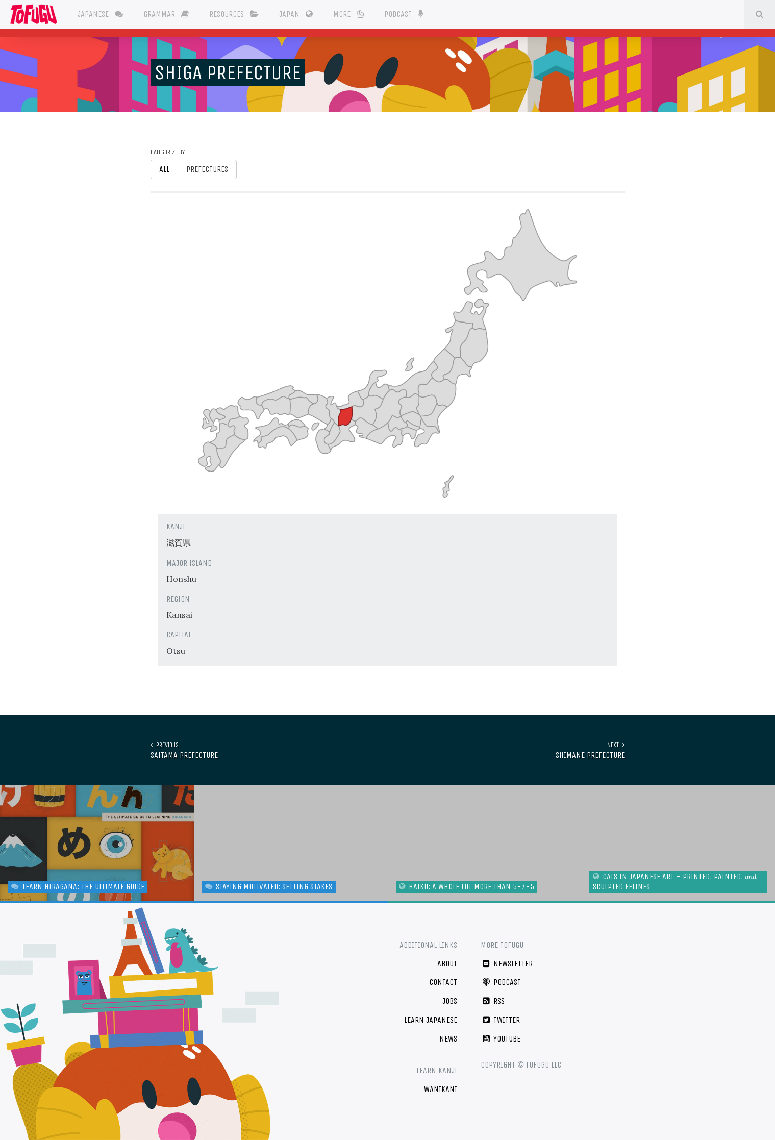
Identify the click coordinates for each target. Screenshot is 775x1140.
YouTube (500, 1039)
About (447, 964)
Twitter (500, 1020)
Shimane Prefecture (590, 750)
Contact (443, 982)
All (164, 169)
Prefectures (207, 169)
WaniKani (440, 1089)
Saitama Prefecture (184, 750)
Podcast (403, 13)
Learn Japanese (430, 1020)
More (348, 14)
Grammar (166, 14)
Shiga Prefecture (228, 72)
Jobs (449, 1001)
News (448, 1039)
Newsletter (507, 964)
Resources (234, 14)
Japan (296, 14)
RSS (493, 1001)
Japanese (100, 14)
